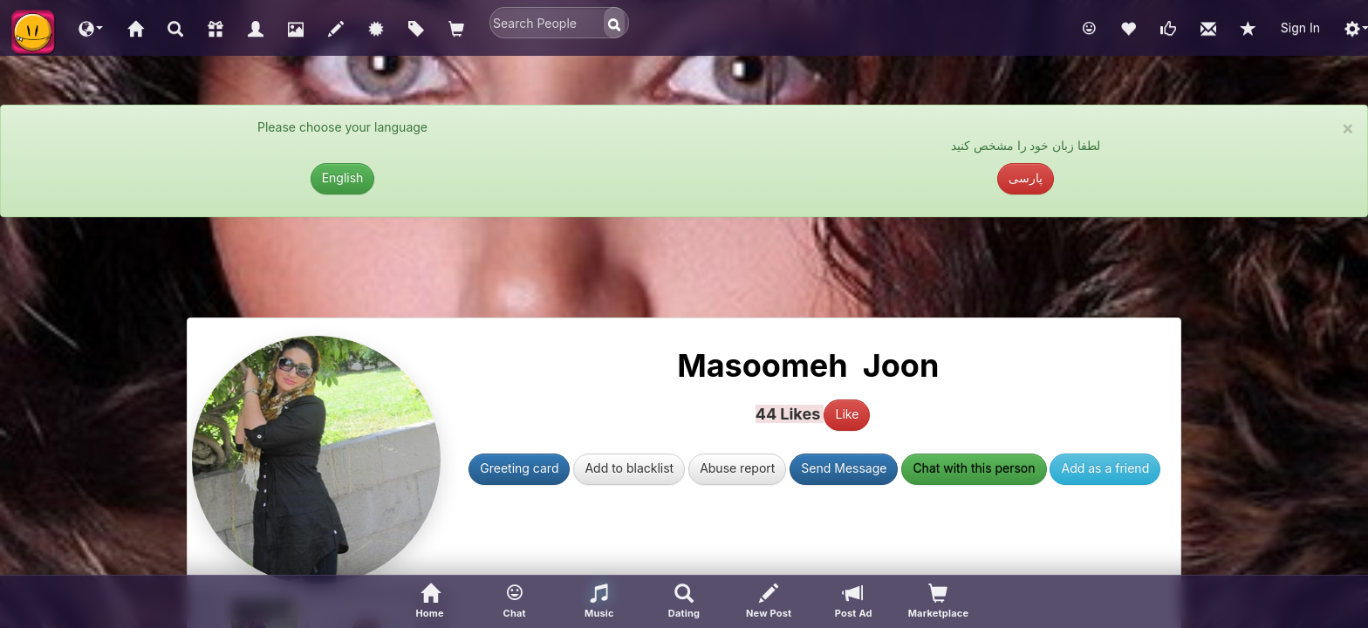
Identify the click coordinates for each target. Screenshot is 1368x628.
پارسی (1026, 177)
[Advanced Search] (683, 602)
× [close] (1348, 128)
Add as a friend (1105, 468)
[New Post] (769, 602)
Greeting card (519, 468)
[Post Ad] (853, 602)
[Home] (429, 602)
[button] (90, 28)
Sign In (1300, 27)
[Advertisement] (684, 274)
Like (846, 413)
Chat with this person (974, 468)
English (343, 177)
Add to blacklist (629, 468)
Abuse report (737, 468)
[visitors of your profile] (938, 602)
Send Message (843, 468)
